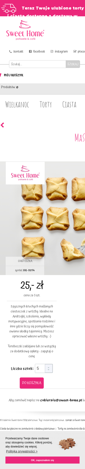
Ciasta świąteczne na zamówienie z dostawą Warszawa (27, 429)
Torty (46, 104)
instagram (61, 51)
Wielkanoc (17, 104)
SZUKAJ (72, 64)
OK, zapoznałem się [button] (42, 460)
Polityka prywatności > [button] (22, 451)
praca (81, 51)
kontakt (18, 51)
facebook (39, 51)
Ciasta (69, 104)
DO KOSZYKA (31, 383)
